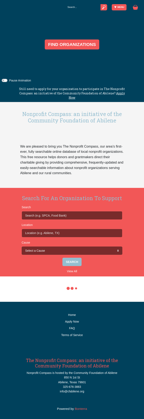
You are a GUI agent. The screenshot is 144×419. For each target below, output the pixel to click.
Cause (26, 242)
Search (26, 207)
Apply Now (72, 321)
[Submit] (104, 7)
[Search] (82, 7)
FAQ (72, 328)
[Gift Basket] (135, 7)
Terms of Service (72, 335)
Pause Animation (20, 80)
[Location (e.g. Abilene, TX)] (72, 233)
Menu (119, 7)
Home (72, 315)
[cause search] (72, 250)
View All (72, 271)
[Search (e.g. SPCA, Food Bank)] (72, 215)
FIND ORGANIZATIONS (72, 44)
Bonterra (81, 408)
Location (27, 225)
